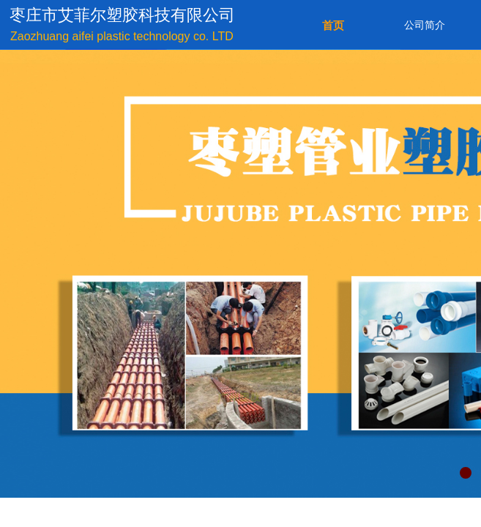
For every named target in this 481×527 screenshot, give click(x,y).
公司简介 (424, 25)
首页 (333, 25)
